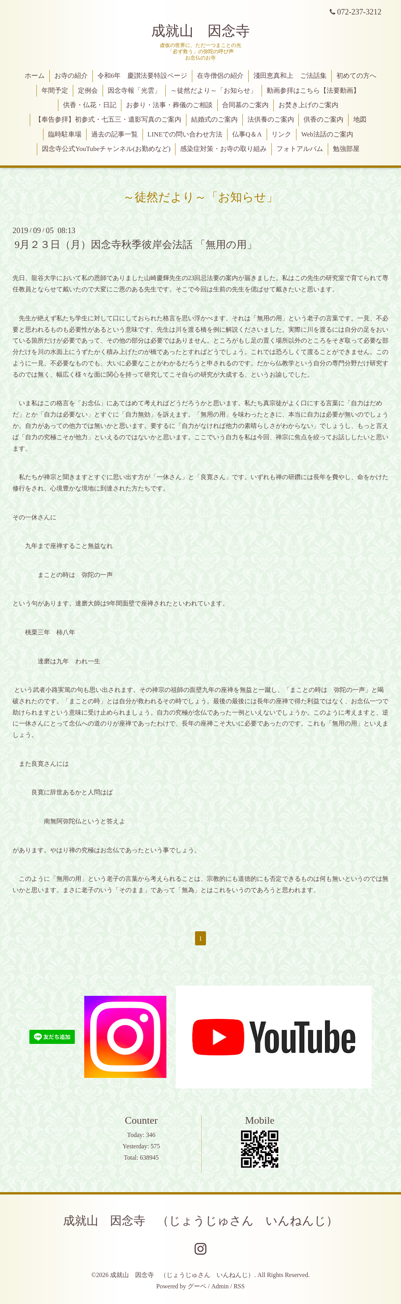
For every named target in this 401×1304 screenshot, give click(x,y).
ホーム (35, 75)
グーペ (197, 1286)
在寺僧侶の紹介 (220, 75)
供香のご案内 (323, 119)
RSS (238, 1286)
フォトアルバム (299, 149)
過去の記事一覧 (114, 134)
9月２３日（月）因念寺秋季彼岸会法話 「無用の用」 (135, 244)
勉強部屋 (346, 149)
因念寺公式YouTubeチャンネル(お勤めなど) (106, 149)
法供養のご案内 (270, 119)
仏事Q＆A (247, 134)
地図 (360, 119)
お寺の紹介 (71, 75)
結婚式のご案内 (214, 119)
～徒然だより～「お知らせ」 (213, 90)
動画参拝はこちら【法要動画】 (313, 90)
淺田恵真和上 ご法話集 (290, 75)
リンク (281, 134)
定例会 (88, 90)
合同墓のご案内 (245, 105)
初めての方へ (356, 75)
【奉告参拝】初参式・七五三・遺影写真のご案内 (108, 119)
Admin (220, 1286)
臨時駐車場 (64, 134)
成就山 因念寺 (200, 31)
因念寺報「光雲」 (134, 90)
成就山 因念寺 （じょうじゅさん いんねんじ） (200, 1220)
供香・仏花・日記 (89, 105)
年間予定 (55, 90)
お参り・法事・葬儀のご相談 (169, 105)
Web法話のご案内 (327, 134)
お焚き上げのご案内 (308, 105)
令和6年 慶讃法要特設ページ (143, 75)
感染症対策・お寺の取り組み (223, 149)
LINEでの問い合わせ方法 (185, 134)
